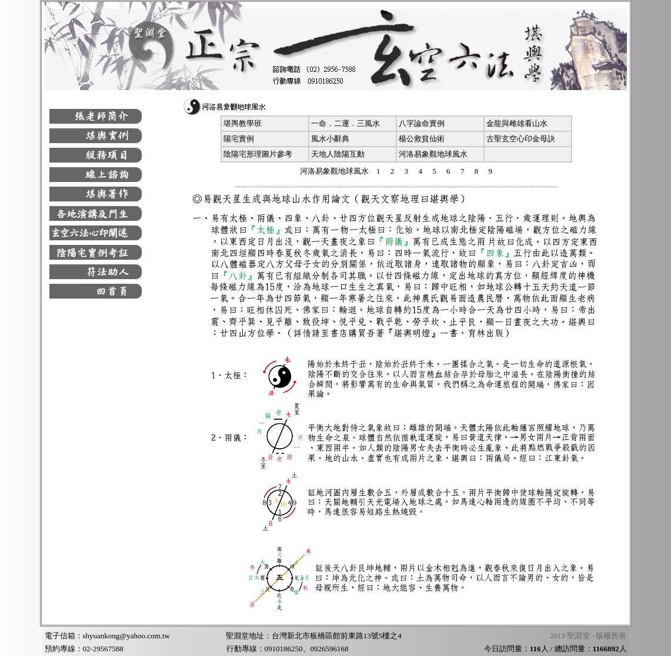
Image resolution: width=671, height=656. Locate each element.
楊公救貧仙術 (422, 138)
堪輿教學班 (242, 123)
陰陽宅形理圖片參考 (257, 154)
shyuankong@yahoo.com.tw (126, 635)
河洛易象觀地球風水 (433, 154)
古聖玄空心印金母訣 (520, 138)
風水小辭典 (330, 138)
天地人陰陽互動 (338, 154)
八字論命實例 (422, 123)
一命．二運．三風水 (345, 123)
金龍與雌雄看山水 (517, 123)
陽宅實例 (238, 138)
